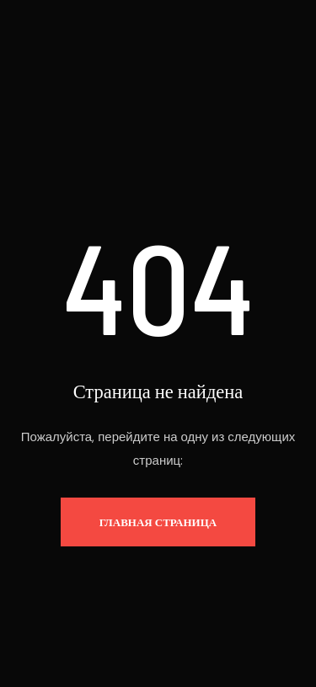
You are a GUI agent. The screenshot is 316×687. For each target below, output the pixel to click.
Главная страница (158, 522)
